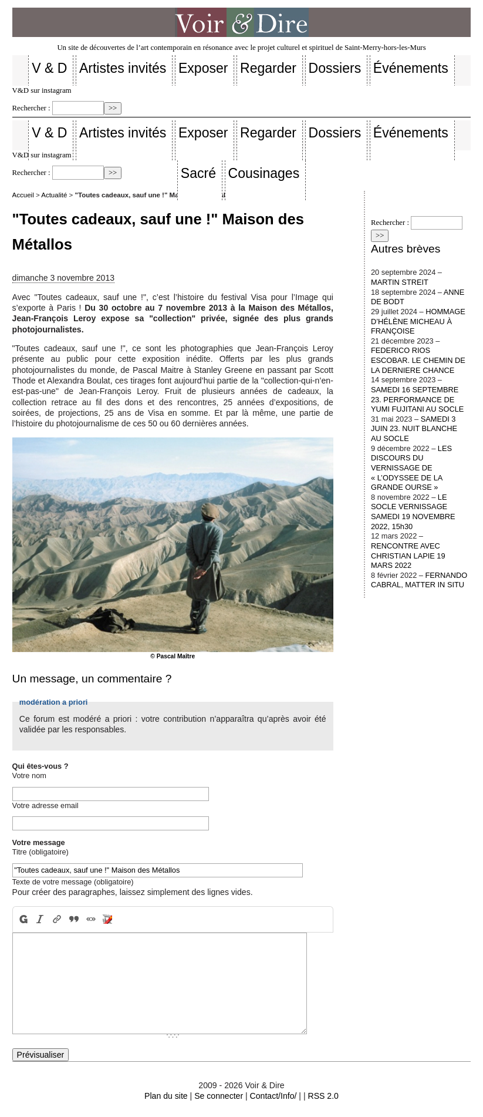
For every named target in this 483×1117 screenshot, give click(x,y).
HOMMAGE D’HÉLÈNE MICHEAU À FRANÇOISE (418, 321)
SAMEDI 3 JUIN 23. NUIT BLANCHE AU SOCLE (414, 429)
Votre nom (29, 775)
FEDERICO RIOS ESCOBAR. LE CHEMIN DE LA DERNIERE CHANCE (418, 360)
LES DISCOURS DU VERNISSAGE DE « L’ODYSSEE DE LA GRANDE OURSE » (411, 468)
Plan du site (166, 1096)
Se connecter (218, 1096)
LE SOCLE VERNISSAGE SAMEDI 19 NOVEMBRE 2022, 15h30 (413, 512)
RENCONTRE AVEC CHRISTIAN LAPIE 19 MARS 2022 (408, 555)
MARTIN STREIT (399, 282)
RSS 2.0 (323, 1096)
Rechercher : (31, 108)
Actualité (54, 194)
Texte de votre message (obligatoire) (73, 881)
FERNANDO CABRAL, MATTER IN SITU (419, 580)
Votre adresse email (45, 805)
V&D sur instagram (42, 90)
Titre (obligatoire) (40, 851)
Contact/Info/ (273, 1096)
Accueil (23, 194)
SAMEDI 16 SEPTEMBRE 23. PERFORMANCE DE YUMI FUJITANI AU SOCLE (417, 399)
